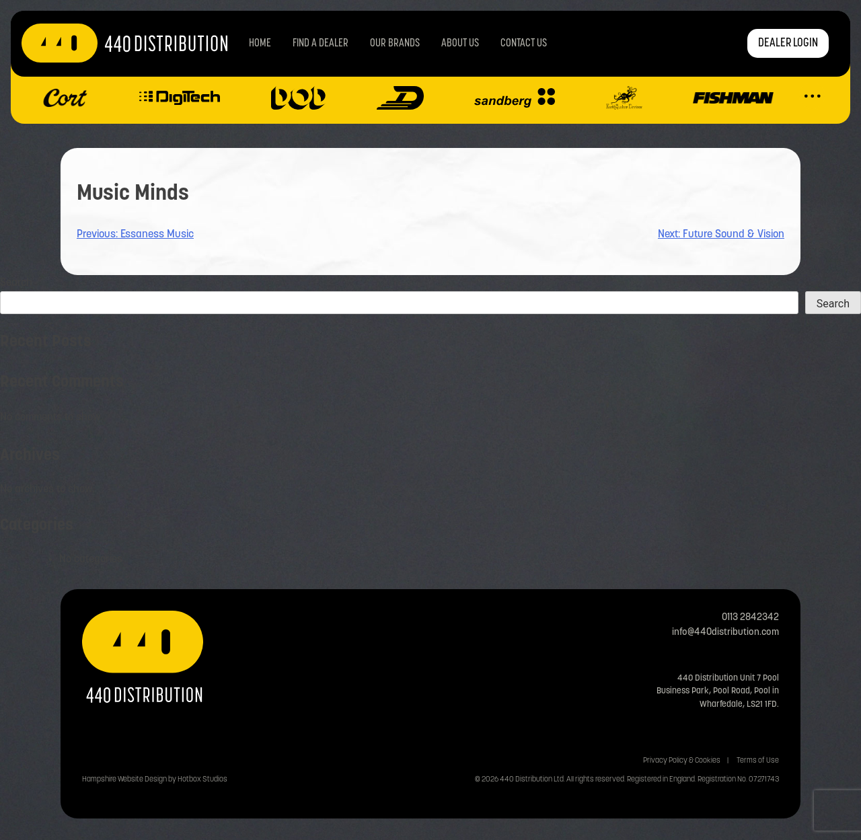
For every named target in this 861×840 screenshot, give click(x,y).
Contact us (523, 43)
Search (16, 283)
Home (260, 43)
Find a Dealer (320, 43)
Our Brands (395, 43)
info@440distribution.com (725, 632)
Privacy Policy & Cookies (681, 761)
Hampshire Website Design (124, 780)
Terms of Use (758, 761)
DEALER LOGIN (788, 43)
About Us (460, 43)
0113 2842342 (750, 618)
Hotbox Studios (202, 780)
